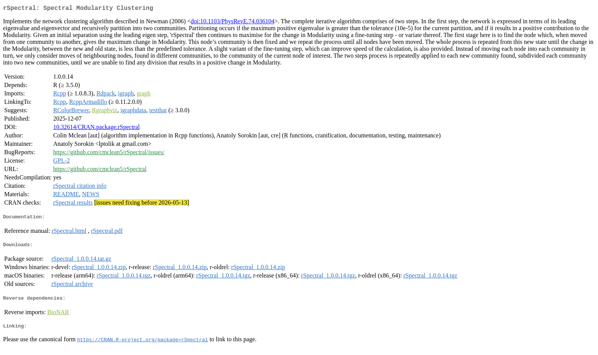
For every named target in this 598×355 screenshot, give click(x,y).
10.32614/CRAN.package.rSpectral (96, 128)
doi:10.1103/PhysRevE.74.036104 (232, 22)
